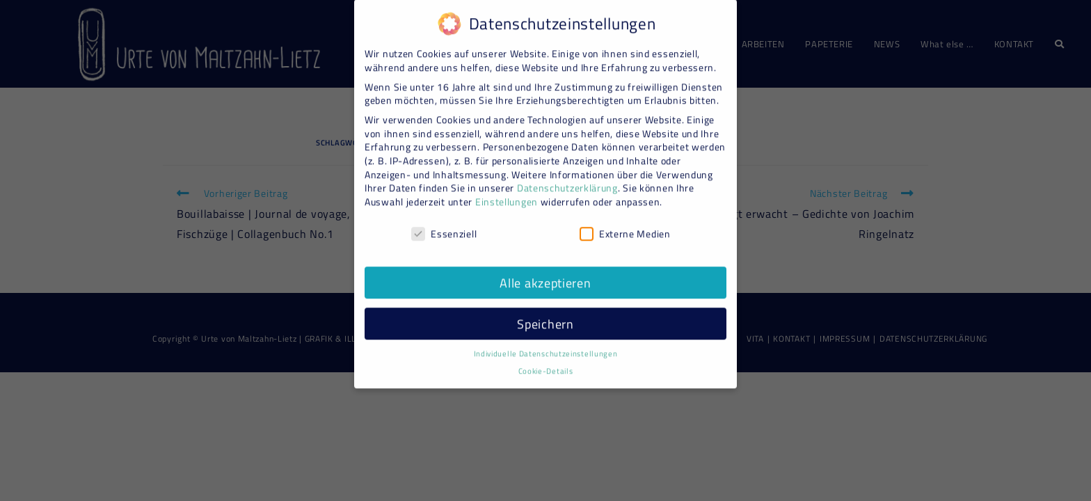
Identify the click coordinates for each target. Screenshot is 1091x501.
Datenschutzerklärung (567, 180)
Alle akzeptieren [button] (545, 275)
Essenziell (444, 225)
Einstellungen (506, 194)
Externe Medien (625, 225)
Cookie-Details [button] (545, 363)
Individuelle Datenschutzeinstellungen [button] (546, 346)
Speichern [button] (545, 316)
